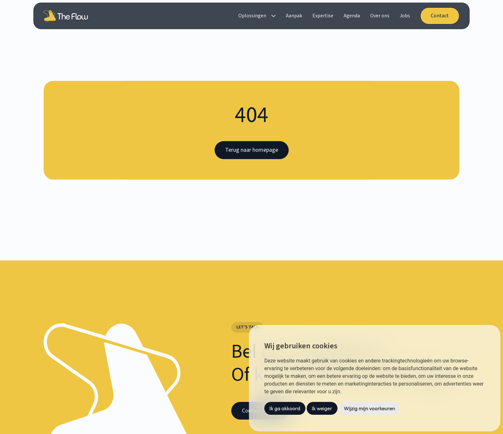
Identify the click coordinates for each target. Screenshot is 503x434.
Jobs (405, 15)
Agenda (352, 15)
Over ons (379, 15)
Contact (440, 15)
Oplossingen (252, 15)
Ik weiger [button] (322, 408)
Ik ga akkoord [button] (284, 408)
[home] (67, 16)
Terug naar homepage (251, 150)
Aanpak (294, 15)
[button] (257, 16)
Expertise (322, 15)
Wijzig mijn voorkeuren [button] (369, 408)
